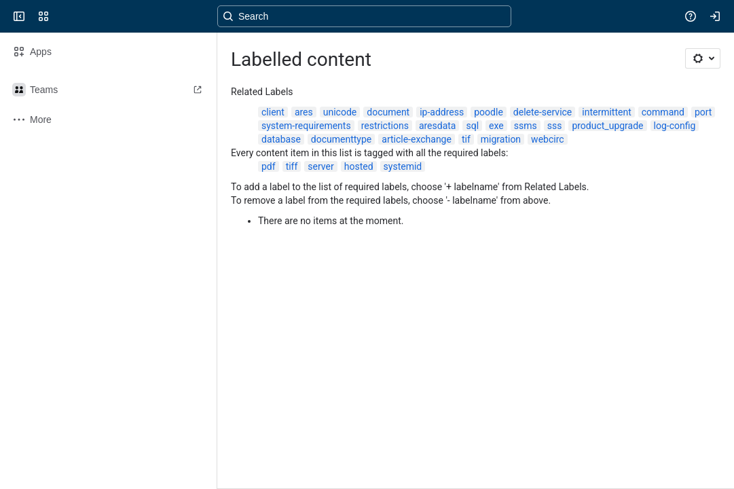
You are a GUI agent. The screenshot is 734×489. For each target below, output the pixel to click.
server (320, 166)
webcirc (547, 139)
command (663, 112)
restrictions (385, 125)
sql (472, 125)
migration (501, 139)
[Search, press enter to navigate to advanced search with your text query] (364, 16)
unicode (340, 112)
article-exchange (417, 139)
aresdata (437, 125)
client (273, 112)
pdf (268, 166)
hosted (358, 166)
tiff (292, 166)
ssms (525, 125)
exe (496, 125)
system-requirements (306, 125)
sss (554, 125)
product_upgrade (607, 125)
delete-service (542, 112)
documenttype (341, 139)
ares (304, 112)
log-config (675, 125)
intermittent (606, 112)
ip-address (442, 112)
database (281, 139)
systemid (403, 166)
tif (466, 139)
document (388, 112)
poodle (488, 112)
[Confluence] (62, 16)
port (703, 112)
